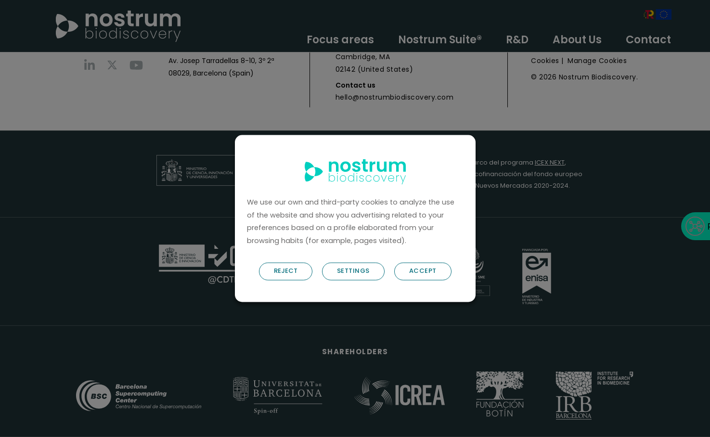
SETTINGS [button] (353, 271)
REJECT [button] (285, 271)
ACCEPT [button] (423, 271)
